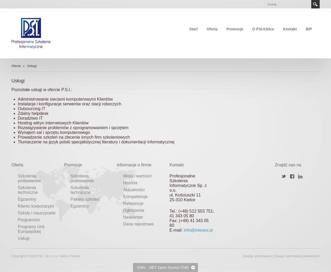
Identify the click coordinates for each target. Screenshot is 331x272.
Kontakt (290, 29)
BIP (309, 29)
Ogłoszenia (133, 210)
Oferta (212, 29)
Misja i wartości (137, 176)
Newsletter (133, 217)
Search (315, 4)
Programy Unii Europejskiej (31, 229)
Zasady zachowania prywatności (297, 256)
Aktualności (134, 189)
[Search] (288, 4)
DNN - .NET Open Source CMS (163, 267)
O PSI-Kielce (263, 29)
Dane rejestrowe (138, 224)
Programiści (29, 220)
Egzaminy (27, 199)
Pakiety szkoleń (85, 199)
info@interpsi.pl (198, 230)
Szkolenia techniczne (28, 190)
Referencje (133, 203)
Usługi (23, 238)
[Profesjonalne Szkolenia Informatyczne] (31, 33)
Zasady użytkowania (257, 256)
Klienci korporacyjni (36, 206)
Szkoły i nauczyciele (37, 213)
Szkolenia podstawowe (29, 178)
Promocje (234, 29)
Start (193, 29)
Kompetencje (135, 196)
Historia (130, 183)
